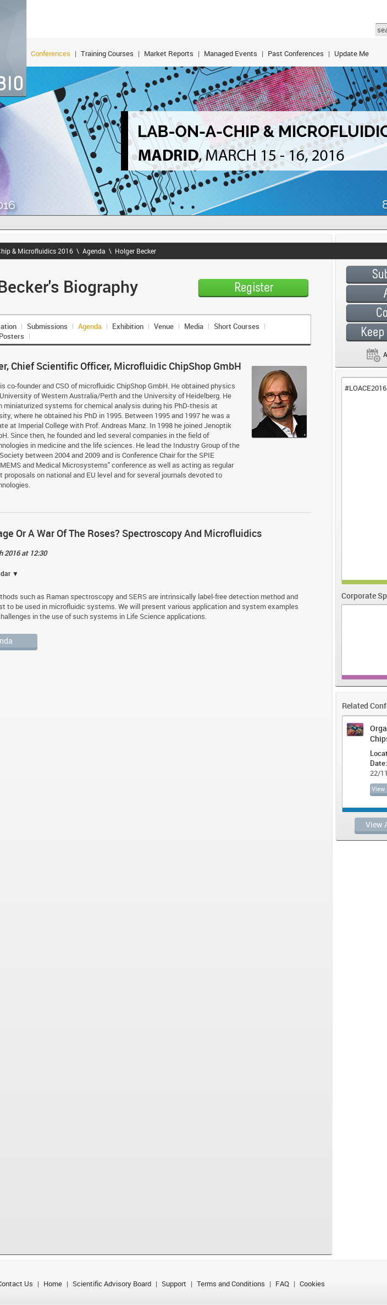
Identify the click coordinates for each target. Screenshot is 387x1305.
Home (52, 1283)
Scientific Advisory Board (112, 1283)
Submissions (47, 326)
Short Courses (236, 326)
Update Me (351, 53)
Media (193, 326)
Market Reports (169, 53)
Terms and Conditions (231, 1283)
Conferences (50, 53)
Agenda (94, 250)
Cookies (312, 1283)
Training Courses (107, 53)
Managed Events (230, 53)
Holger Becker (135, 250)
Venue (164, 326)
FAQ (282, 1283)
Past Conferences (296, 53)
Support (174, 1283)
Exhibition (127, 326)
